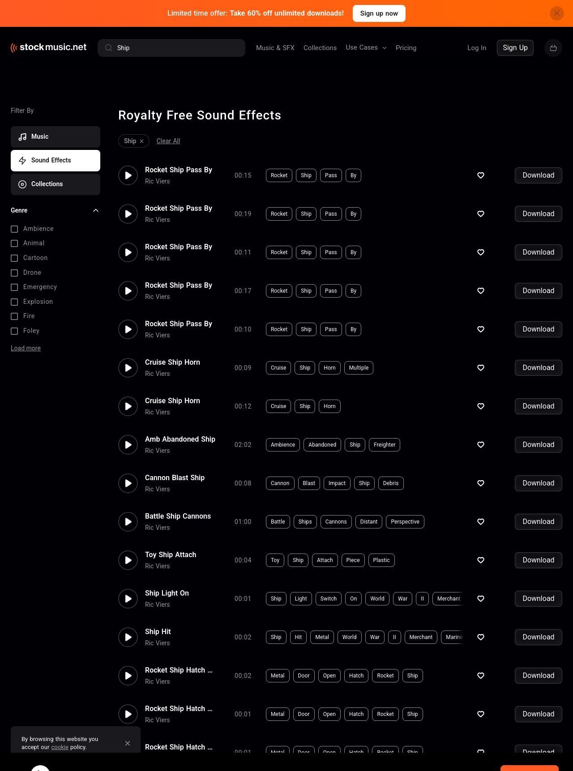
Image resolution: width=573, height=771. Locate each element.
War (402, 597)
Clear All (168, 139)
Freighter (384, 443)
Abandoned (322, 443)
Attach (325, 558)
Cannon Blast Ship (175, 476)
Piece (353, 558)
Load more (26, 345)
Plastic (381, 558)
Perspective (405, 520)
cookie (59, 747)
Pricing (406, 48)
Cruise (278, 366)
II (422, 597)
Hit (298, 635)
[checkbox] (55, 227)
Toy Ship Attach (170, 553)
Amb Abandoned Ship (180, 437)
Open (329, 674)
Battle (278, 520)
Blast (309, 481)
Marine (454, 635)
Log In (476, 48)
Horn (330, 366)
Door (304, 674)
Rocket (279, 173)
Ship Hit (158, 630)
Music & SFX (275, 48)
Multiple (359, 366)
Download (538, 173)
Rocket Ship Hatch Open (181, 668)
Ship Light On (167, 591)
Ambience (283, 443)
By (353, 173)
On (353, 597)
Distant (369, 520)
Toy (275, 558)
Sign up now (379, 13)
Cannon (280, 481)
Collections (320, 48)
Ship (306, 173)
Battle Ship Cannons (178, 514)
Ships (305, 520)
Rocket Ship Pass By (178, 168)
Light (301, 597)
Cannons (336, 520)
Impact (337, 481)
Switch (329, 597)
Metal (322, 635)
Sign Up (515, 47)
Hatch (356, 674)
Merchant (449, 597)
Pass (331, 173)
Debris (391, 481)
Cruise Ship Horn (172, 360)
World (377, 597)
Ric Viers (157, 179)
